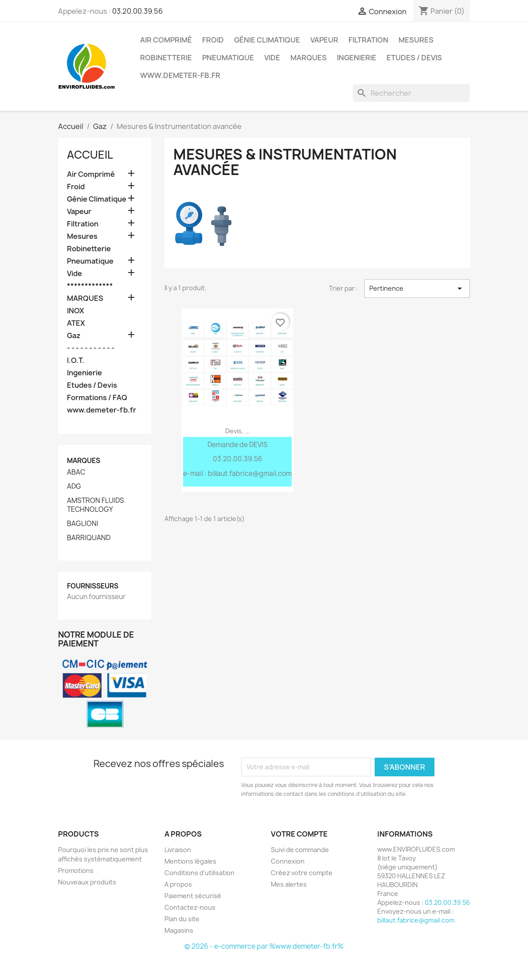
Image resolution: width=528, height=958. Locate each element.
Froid (213, 40)
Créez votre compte (301, 872)
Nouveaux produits (87, 882)
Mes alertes (289, 884)
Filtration (368, 40)
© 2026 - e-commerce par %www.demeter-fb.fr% (264, 946)
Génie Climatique (267, 40)
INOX (75, 310)
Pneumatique (228, 57)
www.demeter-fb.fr (180, 75)
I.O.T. (75, 360)
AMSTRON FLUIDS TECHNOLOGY (95, 505)
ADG (74, 486)
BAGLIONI (82, 523)
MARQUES (308, 57)
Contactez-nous (189, 907)
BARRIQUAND (88, 538)
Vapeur (324, 40)
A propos (178, 884)
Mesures (416, 40)
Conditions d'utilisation (199, 872)
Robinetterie (166, 57)
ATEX (76, 323)
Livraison (177, 849)
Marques (83, 460)
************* (90, 286)
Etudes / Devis (414, 57)
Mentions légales (190, 861)
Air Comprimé (166, 40)
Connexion (288, 861)
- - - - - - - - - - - (90, 348)
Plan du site (181, 919)
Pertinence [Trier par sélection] (417, 288)
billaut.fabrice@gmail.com (415, 920)
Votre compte (299, 834)
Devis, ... (237, 431)
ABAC (76, 472)
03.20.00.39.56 (137, 11)
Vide (272, 57)
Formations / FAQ (97, 397)
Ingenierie (356, 57)
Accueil (90, 154)
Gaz (74, 335)
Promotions (76, 870)
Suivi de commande (300, 849)
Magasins (178, 930)
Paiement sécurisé (192, 896)
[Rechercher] (411, 93)
